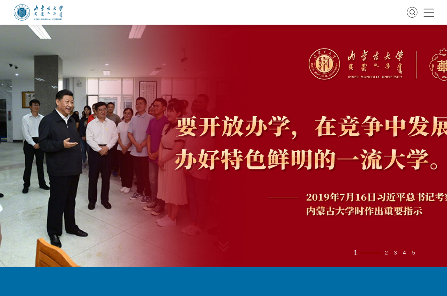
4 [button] (404, 253)
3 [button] (395, 253)
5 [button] (413, 253)
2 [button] (386, 253)
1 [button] (355, 253)
